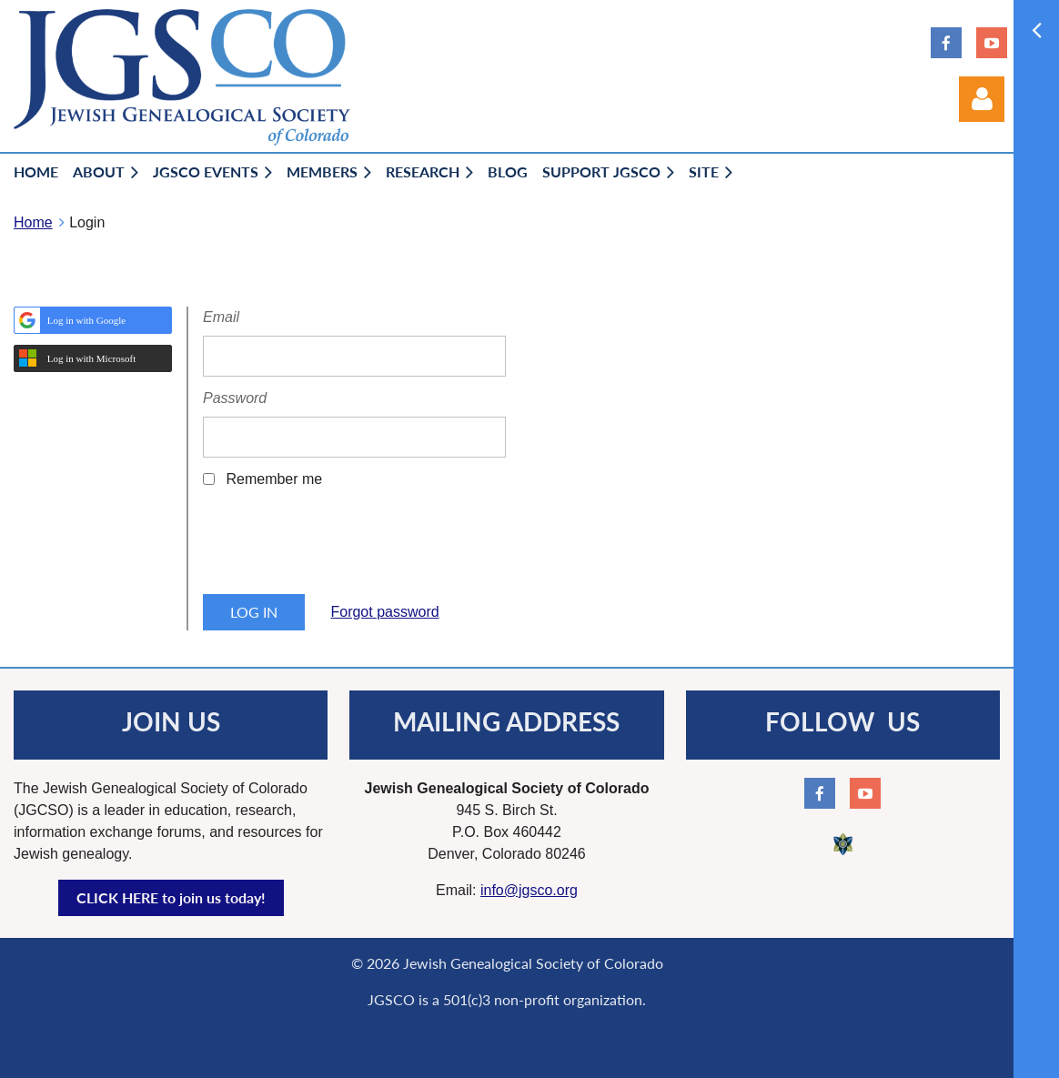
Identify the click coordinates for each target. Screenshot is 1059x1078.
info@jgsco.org (529, 890)
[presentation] (341, 547)
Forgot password (384, 612)
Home (33, 222)
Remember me (274, 479)
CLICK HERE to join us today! (171, 897)
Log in (981, 99)
